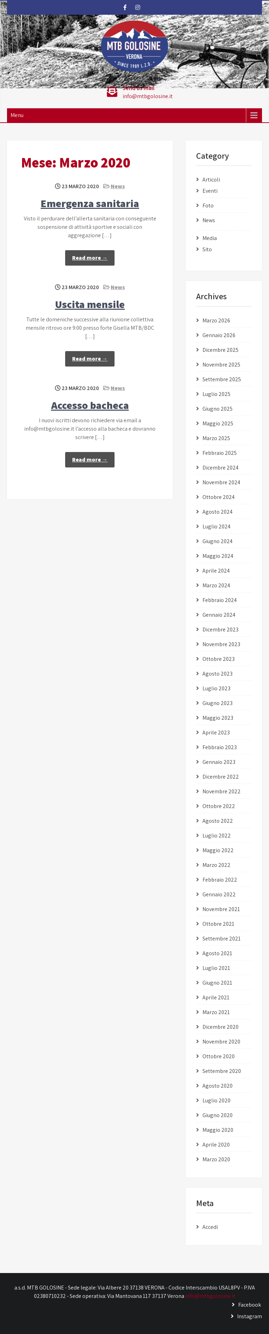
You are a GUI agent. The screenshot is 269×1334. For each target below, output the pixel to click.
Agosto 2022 (217, 821)
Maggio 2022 (218, 850)
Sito (207, 249)
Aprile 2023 (216, 732)
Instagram (249, 1316)
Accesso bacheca (90, 405)
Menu (17, 115)
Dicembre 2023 (220, 629)
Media (209, 238)
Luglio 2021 (216, 968)
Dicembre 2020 (220, 1027)
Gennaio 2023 (218, 762)
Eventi (210, 190)
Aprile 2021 (215, 997)
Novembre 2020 (221, 1041)
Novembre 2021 (221, 909)
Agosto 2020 (217, 1085)
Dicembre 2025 (220, 350)
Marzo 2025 (216, 438)
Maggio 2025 (217, 423)
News (118, 186)
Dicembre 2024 (220, 467)
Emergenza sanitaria (90, 203)
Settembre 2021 (221, 938)
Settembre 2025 (221, 379)
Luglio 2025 (216, 394)
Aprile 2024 (216, 570)
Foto (208, 205)
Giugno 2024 (217, 541)
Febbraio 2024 (219, 600)
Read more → (90, 257)
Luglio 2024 (216, 526)
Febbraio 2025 (219, 453)
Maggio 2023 (217, 717)
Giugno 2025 (217, 408)
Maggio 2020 (217, 1130)
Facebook (249, 1304)
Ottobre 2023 (218, 659)
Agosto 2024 (217, 511)
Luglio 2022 (216, 835)
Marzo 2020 (216, 1159)
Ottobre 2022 (218, 806)
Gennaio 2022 (219, 894)
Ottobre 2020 (218, 1056)
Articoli (211, 179)
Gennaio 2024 (218, 614)
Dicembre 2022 (220, 776)
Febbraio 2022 (219, 879)
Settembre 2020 (221, 1071)
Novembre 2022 (221, 791)
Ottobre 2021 (218, 924)
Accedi (210, 1227)
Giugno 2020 (217, 1115)
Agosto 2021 (217, 953)
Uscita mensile (90, 304)
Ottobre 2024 (218, 497)
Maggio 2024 (217, 556)
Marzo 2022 (216, 865)
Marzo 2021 (216, 1012)
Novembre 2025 (221, 364)
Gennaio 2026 (218, 335)
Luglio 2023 (216, 688)
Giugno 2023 (217, 703)
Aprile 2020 (216, 1144)
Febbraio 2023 (219, 747)
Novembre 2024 (221, 482)
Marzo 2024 (216, 585)
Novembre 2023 (221, 644)
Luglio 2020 (216, 1100)
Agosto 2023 (217, 673)
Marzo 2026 (216, 320)
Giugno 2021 (217, 982)
